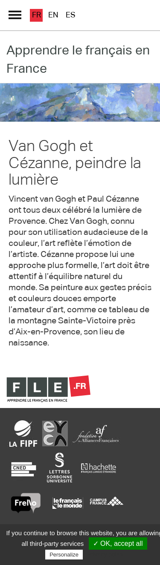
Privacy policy (105, 554)
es (71, 15)
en (53, 15)
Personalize (64, 554)
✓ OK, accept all (118, 543)
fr (36, 15)
